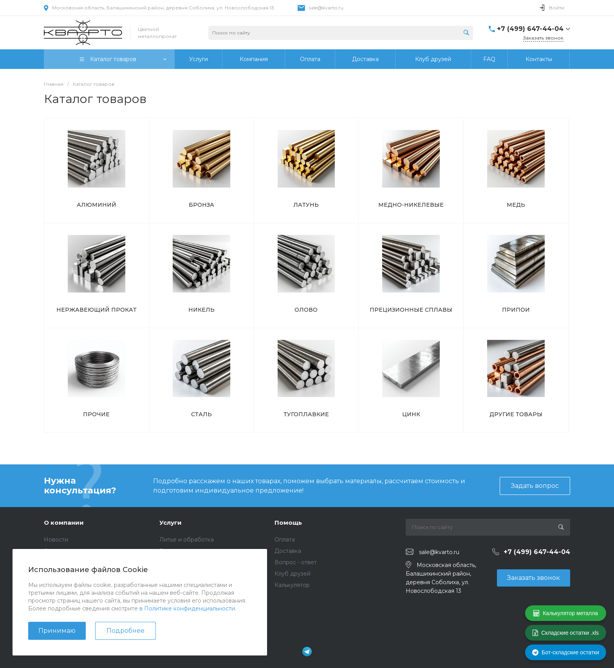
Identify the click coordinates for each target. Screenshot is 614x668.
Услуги (170, 522)
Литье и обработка (186, 539)
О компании (64, 522)
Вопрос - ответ (295, 562)
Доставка (287, 550)
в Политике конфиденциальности (187, 608)
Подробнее (125, 630)
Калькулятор (292, 585)
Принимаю (57, 630)
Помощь (288, 522)
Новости (56, 539)
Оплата (284, 539)
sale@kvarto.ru (326, 8)
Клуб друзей (292, 573)
